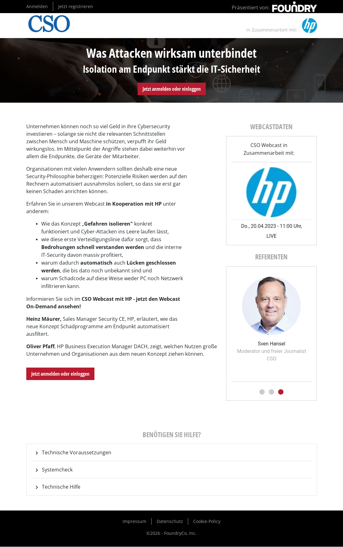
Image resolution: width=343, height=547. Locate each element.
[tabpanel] (271, 317)
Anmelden (37, 6)
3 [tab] (281, 392)
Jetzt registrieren (75, 6)
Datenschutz (170, 521)
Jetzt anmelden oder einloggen (172, 88)
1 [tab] (262, 392)
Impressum (134, 521)
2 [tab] (271, 392)
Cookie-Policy (206, 521)
